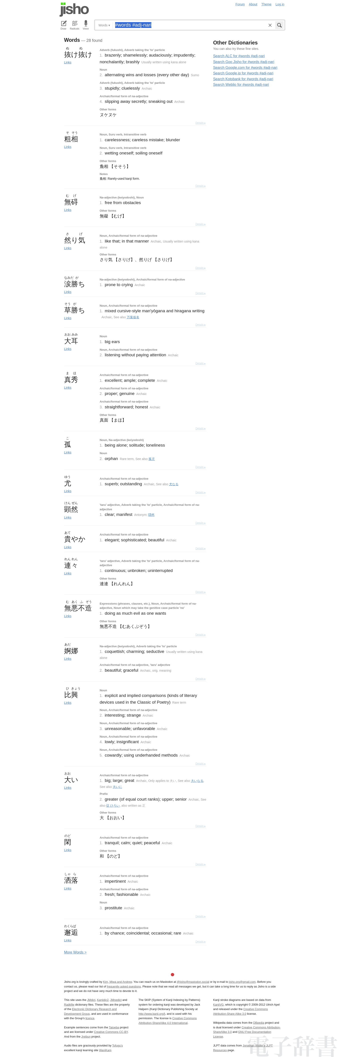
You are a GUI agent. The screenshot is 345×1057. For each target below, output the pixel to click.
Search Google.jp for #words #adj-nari (243, 73)
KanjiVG (218, 1004)
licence (89, 1018)
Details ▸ (200, 122)
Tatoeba (114, 1027)
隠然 (151, 515)
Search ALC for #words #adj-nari (239, 56)
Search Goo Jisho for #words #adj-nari (243, 62)
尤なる (173, 484)
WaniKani (105, 1050)
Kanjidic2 (103, 1000)
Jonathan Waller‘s (254, 1045)
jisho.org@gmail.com (242, 981)
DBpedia (258, 1022)
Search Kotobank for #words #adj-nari (243, 79)
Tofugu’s (117, 1045)
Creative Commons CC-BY (111, 1032)
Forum (240, 4)
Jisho (74, 9)
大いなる (197, 781)
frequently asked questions (124, 986)
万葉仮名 (133, 317)
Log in (279, 4)
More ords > (75, 952)
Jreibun (86, 1036)
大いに (117, 787)
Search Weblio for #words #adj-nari (241, 85)
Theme (266, 4)
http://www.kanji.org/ (151, 1013)
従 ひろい (113, 805)
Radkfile (69, 1004)
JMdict (91, 1000)
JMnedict (116, 1000)
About (253, 4)
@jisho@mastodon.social (193, 981)
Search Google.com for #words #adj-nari (245, 68)
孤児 (151, 459)
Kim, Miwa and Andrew (117, 981)
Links (68, 62)
